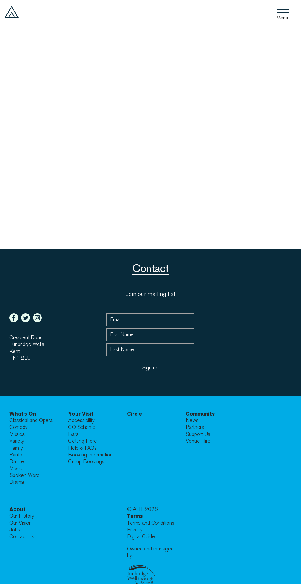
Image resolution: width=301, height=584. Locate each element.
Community (200, 414)
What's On (22, 414)
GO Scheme (82, 427)
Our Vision (20, 523)
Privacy (135, 530)
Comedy (18, 427)
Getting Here (82, 441)
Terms (135, 516)
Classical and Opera (31, 420)
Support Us (198, 434)
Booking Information (90, 455)
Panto (15, 455)
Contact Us (21, 536)
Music (15, 469)
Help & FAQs (82, 448)
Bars (73, 434)
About (17, 509)
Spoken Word (24, 475)
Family (16, 448)
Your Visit (80, 414)
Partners (195, 427)
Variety (16, 441)
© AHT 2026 (142, 509)
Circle (134, 414)
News (192, 420)
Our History (21, 516)
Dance (16, 462)
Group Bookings (86, 462)
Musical (17, 434)
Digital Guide (141, 536)
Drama (16, 482)
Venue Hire (198, 441)
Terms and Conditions (150, 523)
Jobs (14, 530)
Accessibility (81, 420)
